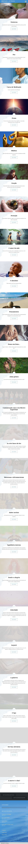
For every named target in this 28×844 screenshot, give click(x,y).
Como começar (4, 821)
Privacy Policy (4, 834)
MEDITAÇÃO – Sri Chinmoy (5, 843)
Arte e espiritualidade (6, 817)
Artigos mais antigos (8, 795)
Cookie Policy (4, 832)
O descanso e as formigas (6, 814)
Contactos (4, 830)
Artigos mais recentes (19, 797)
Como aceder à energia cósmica (7, 824)
